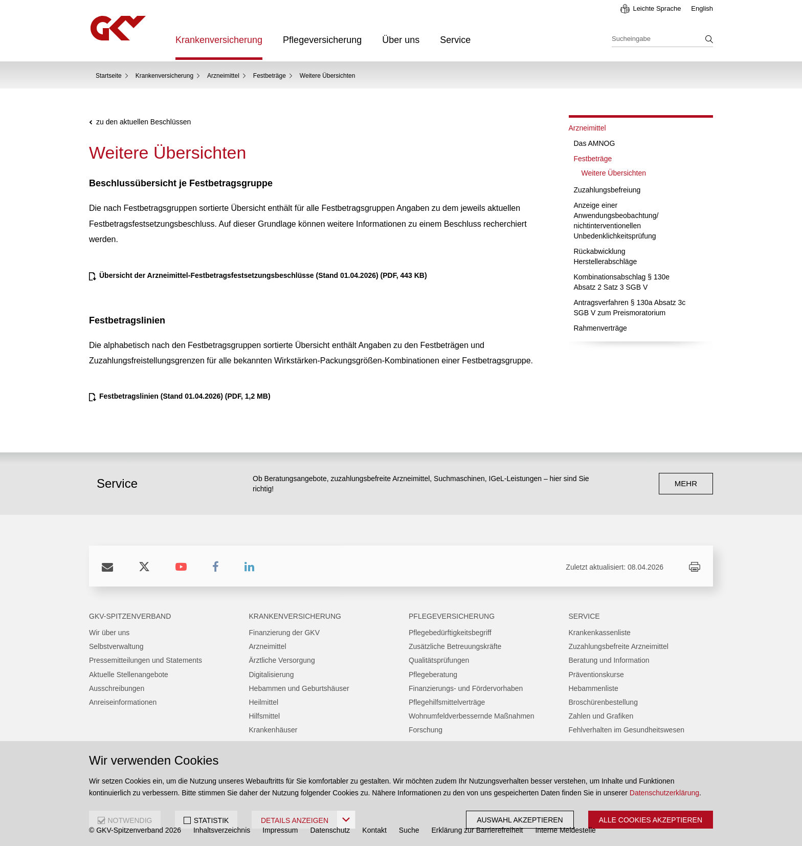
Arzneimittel (223, 75)
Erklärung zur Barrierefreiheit (477, 830)
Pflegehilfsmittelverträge (447, 702)
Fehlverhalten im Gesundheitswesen (626, 730)
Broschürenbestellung (603, 702)
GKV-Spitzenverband (130, 616)
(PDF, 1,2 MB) (185, 396)
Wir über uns (109, 632)
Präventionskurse (596, 674)
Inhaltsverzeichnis (221, 830)
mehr (686, 483)
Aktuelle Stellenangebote (128, 674)
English (702, 8)
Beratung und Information (609, 660)
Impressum (280, 830)
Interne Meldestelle (565, 830)
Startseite (109, 75)
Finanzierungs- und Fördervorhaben (466, 688)
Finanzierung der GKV (284, 632)
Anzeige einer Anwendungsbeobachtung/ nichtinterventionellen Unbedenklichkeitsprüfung (616, 220)
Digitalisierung (271, 674)
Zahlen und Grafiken (601, 716)
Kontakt (374, 830)
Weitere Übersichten (614, 173)
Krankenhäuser (273, 730)
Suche (409, 830)
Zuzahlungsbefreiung (607, 190)
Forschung (425, 730)
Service (455, 40)
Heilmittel (264, 702)
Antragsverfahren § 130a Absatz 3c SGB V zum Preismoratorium (630, 307)
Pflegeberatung (433, 674)
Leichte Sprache (657, 8)
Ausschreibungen (116, 688)
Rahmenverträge (600, 328)
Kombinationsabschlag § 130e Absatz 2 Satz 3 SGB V (622, 282)
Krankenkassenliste (600, 632)
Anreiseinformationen (123, 702)
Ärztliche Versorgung (282, 660)
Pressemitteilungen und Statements (145, 660)
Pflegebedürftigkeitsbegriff (450, 632)
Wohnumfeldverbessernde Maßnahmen (471, 716)
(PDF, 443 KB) (263, 275)
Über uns (400, 40)
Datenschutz (330, 830)
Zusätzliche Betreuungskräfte (455, 646)
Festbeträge (269, 75)
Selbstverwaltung (116, 646)
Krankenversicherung (218, 40)
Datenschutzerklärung (664, 793)
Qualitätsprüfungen (439, 660)
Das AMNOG (594, 143)
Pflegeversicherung (322, 40)
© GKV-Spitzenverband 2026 (135, 830)
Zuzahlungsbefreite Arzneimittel (619, 646)
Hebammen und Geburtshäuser (299, 688)
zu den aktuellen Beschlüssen (143, 122)
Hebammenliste (593, 688)
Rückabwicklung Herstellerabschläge (605, 256)
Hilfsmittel (264, 716)
